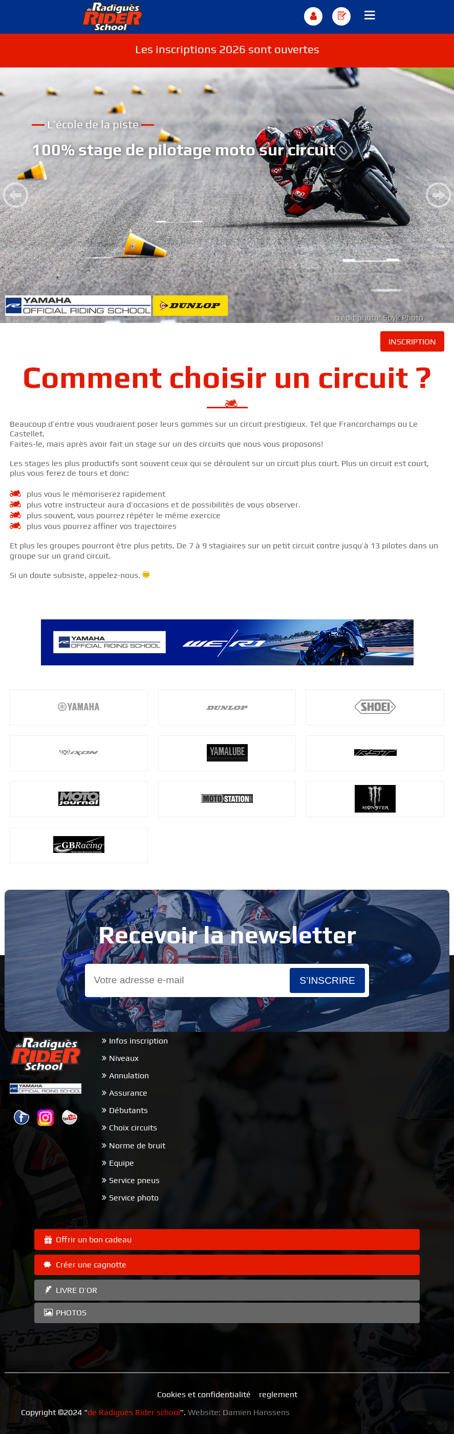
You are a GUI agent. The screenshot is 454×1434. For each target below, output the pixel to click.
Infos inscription (138, 1041)
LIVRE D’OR (69, 1290)
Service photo (134, 1197)
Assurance (128, 1093)
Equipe (121, 1163)
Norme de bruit (137, 1145)
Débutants (128, 1110)
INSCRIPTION (412, 341)
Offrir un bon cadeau (87, 1239)
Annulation (129, 1075)
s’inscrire (327, 980)
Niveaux (124, 1058)
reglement (278, 1394)
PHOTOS (64, 1312)
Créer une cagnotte (84, 1264)
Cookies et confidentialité (204, 1394)
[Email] (187, 980)
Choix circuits (133, 1127)
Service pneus (134, 1180)
